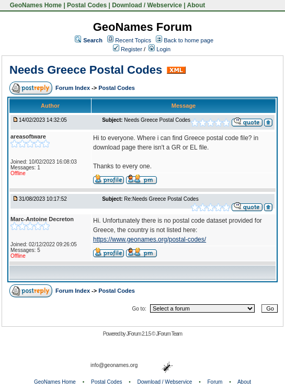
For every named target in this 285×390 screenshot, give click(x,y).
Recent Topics (133, 40)
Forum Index (73, 88)
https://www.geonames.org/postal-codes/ (149, 239)
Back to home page (188, 40)
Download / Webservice (147, 5)
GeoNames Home (35, 5)
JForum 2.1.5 (139, 334)
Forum (215, 382)
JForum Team (169, 334)
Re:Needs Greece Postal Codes (161, 199)
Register (127, 49)
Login (159, 49)
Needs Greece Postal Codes (85, 69)
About (196, 5)
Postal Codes (87, 5)
